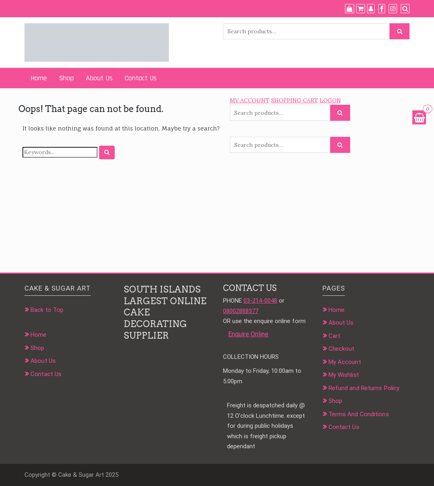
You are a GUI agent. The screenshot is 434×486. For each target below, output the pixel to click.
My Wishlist (344, 374)
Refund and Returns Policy (364, 388)
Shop (66, 78)
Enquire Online (248, 334)
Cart (334, 336)
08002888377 (240, 311)
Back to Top (46, 309)
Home (38, 78)
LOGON (330, 100)
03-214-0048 (260, 300)
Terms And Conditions (359, 414)
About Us (99, 78)
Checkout (342, 348)
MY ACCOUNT (250, 100)
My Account (345, 362)
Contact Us (141, 78)
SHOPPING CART (294, 100)
